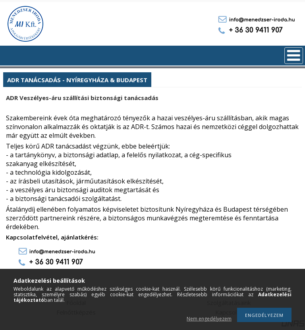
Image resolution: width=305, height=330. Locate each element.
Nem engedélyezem (209, 318)
